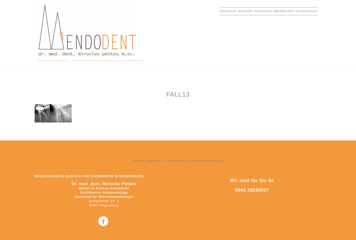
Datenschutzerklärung (206, 160)
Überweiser (283, 11)
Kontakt (246, 11)
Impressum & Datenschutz (166, 160)
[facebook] (103, 221)
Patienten (263, 11)
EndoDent (228, 11)
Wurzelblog (306, 11)
